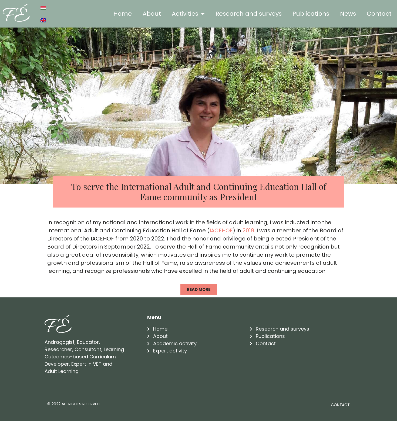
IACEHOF (221, 230)
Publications (310, 13)
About (152, 13)
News (348, 13)
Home (122, 13)
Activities (188, 13)
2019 (248, 230)
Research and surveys (249, 13)
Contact (379, 13)
